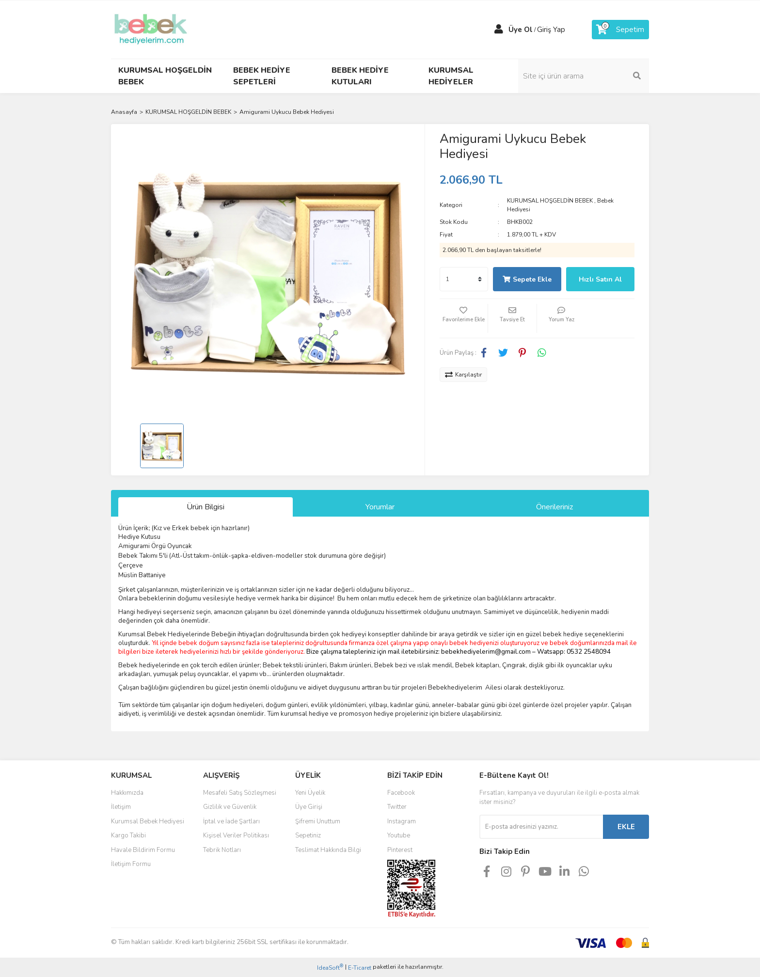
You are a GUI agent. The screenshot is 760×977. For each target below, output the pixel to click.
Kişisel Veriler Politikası (236, 835)
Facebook (401, 792)
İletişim (121, 807)
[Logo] (150, 29)
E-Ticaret (359, 968)
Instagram (401, 821)
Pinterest (399, 850)
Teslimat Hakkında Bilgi (328, 850)
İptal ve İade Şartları (231, 821)
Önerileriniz (554, 507)
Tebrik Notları (222, 850)
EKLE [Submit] (626, 827)
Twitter (397, 807)
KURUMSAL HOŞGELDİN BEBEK (550, 201)
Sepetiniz (308, 835)
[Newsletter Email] (541, 827)
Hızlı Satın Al (600, 279)
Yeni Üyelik (310, 792)
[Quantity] (464, 279)
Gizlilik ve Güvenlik (229, 807)
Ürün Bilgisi (205, 507)
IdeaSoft (330, 967)
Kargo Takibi (128, 835)
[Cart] (620, 29)
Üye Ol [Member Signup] (520, 29)
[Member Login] (498, 29)
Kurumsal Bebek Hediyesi (147, 821)
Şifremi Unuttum (317, 821)
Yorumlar (380, 507)
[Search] (583, 76)
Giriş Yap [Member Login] (551, 29)
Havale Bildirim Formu (143, 850)
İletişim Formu (131, 864)
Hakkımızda (127, 792)
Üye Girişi (308, 807)
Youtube (398, 835)
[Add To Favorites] (464, 318)
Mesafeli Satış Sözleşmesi (239, 792)
